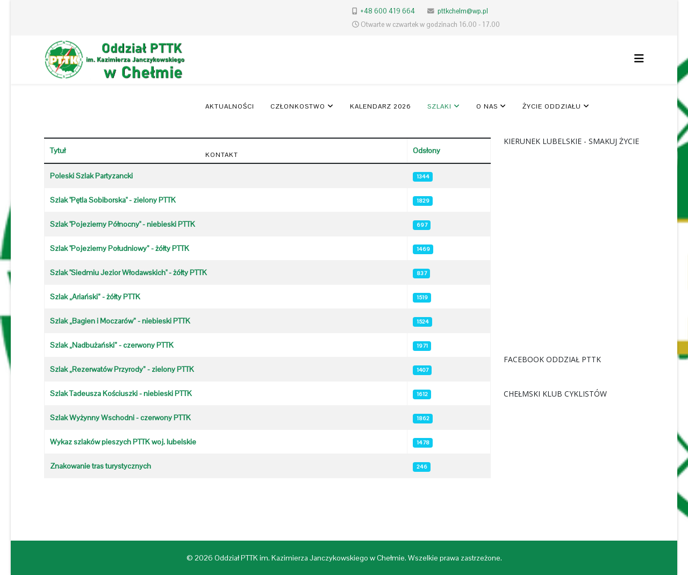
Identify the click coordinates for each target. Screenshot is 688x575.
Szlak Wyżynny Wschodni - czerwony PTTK (120, 417)
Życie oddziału (551, 106)
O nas (487, 106)
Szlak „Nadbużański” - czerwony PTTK (112, 345)
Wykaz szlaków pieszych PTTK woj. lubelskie (123, 442)
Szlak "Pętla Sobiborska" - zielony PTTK (113, 200)
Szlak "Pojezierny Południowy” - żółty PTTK (119, 248)
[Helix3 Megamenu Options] (639, 58)
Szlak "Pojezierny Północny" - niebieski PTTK (122, 224)
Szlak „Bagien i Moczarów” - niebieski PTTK (120, 321)
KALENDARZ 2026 (380, 106)
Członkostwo (297, 106)
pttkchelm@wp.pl (463, 11)
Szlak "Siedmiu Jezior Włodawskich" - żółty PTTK (128, 272)
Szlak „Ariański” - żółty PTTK (95, 296)
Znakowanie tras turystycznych (100, 466)
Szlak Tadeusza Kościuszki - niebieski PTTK (121, 393)
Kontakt (221, 154)
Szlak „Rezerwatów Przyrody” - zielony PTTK (122, 369)
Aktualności (229, 106)
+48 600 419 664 (387, 11)
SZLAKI (439, 106)
